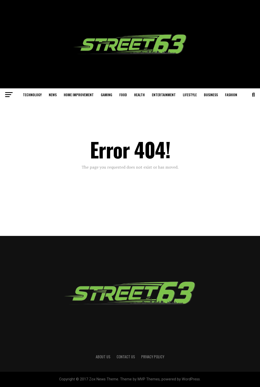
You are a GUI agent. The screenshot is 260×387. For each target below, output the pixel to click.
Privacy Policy (152, 356)
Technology (32, 94)
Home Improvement (79, 94)
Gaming (106, 94)
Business (211, 94)
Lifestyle (190, 94)
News (53, 94)
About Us (103, 356)
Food (123, 94)
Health (139, 94)
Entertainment (164, 94)
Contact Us (126, 356)
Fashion (231, 94)
